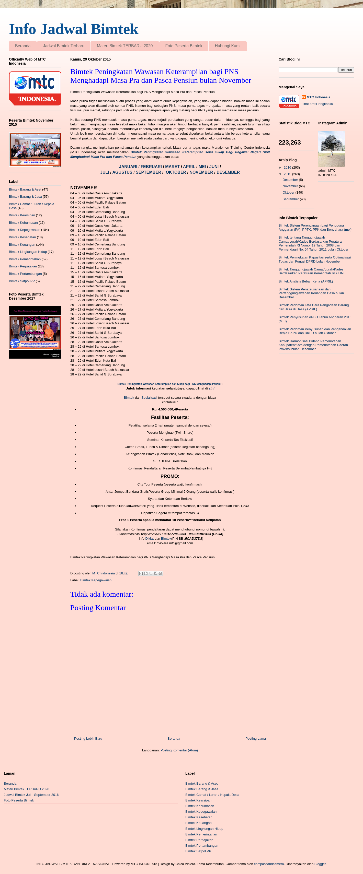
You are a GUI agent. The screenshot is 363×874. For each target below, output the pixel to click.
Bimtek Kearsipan (22, 215)
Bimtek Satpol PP (22, 281)
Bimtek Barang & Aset (25, 189)
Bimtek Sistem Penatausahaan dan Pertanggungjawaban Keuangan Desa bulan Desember (311, 293)
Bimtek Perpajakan (23, 266)
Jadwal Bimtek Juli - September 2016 (31, 795)
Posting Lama (256, 738)
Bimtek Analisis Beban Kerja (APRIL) (306, 281)
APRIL (189, 166)
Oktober (289, 192)
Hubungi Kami (228, 46)
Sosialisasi (149, 397)
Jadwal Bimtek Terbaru (64, 46)
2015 (288, 174)
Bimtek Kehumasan (23, 223)
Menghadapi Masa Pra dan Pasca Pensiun (103, 157)
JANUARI (129, 166)
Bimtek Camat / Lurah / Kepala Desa (212, 795)
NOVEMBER (201, 172)
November (291, 186)
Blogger (320, 864)
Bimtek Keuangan (22, 244)
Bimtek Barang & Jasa (25, 196)
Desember (291, 180)
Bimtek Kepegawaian (95, 580)
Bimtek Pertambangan (25, 274)
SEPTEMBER (149, 172)
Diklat (149, 538)
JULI (105, 172)
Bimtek (129, 397)
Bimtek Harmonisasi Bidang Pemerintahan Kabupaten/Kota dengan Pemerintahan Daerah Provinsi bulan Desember (313, 345)
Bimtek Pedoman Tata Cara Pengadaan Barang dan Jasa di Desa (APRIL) (314, 307)
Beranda (23, 46)
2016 (288, 167)
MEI (203, 166)
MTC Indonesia (318, 97)
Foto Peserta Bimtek (183, 46)
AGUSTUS (122, 172)
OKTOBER (176, 172)
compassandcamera (269, 864)
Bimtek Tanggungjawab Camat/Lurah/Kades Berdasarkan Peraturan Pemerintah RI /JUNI (311, 271)
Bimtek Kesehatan (22, 237)
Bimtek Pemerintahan (25, 259)
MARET (173, 166)
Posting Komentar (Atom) (179, 750)
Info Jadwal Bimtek (74, 28)
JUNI (214, 166)
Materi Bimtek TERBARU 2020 (125, 46)
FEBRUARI (152, 166)
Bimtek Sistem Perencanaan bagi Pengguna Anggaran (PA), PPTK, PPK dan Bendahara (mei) (315, 227)
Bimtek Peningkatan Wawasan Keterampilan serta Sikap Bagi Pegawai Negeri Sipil (200, 152)
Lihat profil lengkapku (317, 104)
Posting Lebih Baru (88, 738)
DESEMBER (228, 172)
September (291, 199)
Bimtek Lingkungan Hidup (28, 252)
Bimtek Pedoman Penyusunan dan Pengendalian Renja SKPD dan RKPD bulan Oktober (315, 331)
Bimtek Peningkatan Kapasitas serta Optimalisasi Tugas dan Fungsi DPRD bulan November (315, 259)
